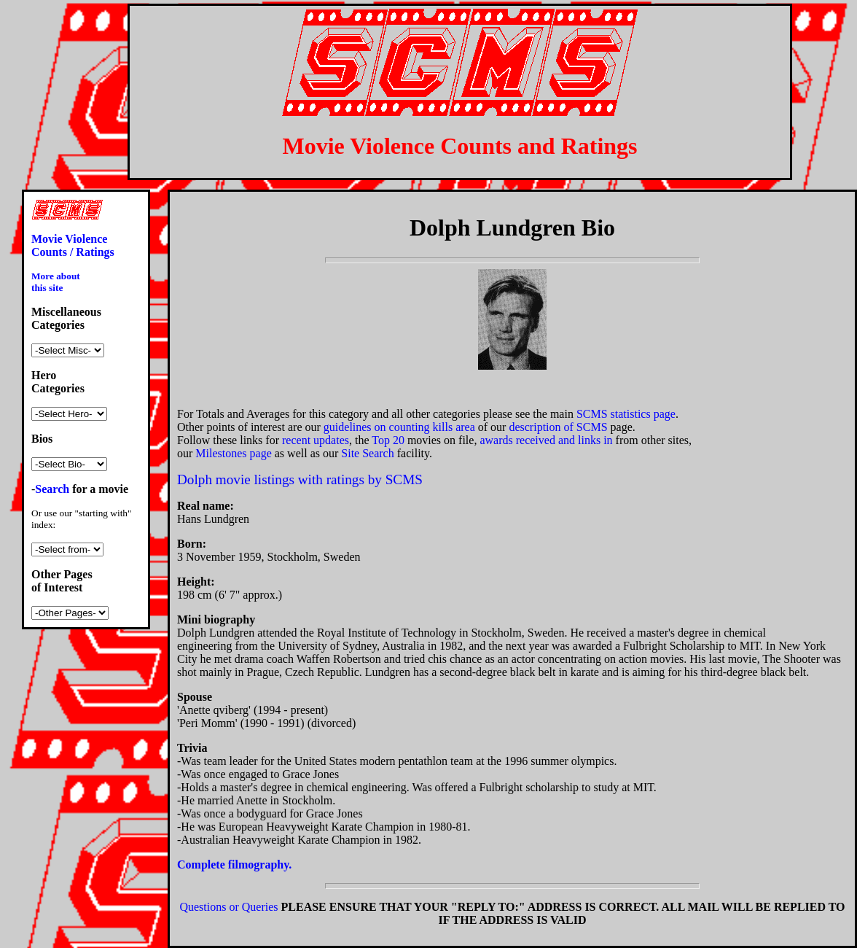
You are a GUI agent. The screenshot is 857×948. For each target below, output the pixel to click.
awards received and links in (546, 440)
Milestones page (233, 453)
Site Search (367, 453)
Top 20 (388, 440)
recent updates (315, 440)
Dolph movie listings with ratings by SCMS (300, 479)
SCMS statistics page (626, 414)
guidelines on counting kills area (399, 427)
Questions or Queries (228, 907)
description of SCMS (558, 427)
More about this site (55, 282)
